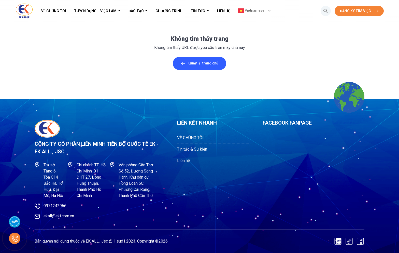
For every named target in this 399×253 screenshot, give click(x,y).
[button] (325, 11)
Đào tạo (137, 11)
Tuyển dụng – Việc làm (95, 11)
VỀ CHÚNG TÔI (53, 11)
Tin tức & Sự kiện (192, 149)
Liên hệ (223, 11)
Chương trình (168, 11)
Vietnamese (251, 11)
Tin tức (198, 11)
